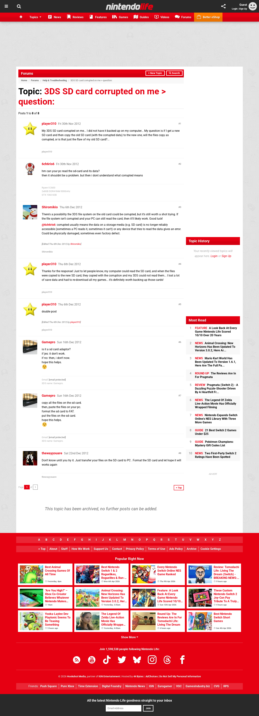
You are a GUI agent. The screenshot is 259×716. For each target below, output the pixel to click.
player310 (49, 123)
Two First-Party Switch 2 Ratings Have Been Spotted (215, 455)
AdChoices (151, 676)
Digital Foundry (111, 686)
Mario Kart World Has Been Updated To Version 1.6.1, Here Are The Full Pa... (215, 362)
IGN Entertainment (109, 676)
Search (174, 73)
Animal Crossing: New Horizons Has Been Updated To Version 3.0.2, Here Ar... (215, 346)
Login (234, 8)
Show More (129, 637)
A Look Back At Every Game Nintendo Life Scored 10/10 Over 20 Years (216, 331)
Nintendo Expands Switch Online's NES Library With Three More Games (216, 418)
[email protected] (57, 379)
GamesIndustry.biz (198, 686)
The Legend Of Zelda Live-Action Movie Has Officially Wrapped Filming (215, 403)
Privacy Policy (135, 549)
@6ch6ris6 (48, 224)
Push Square (48, 686)
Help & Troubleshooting (55, 80)
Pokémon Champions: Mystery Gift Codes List (214, 443)
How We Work (81, 549)
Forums (27, 73)
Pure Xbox (67, 686)
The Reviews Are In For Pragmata (215, 375)
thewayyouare (52, 453)
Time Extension (88, 686)
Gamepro (48, 342)
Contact (117, 549)
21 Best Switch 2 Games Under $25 (215, 432)
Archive (192, 549)
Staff (64, 549)
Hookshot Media (76, 676)
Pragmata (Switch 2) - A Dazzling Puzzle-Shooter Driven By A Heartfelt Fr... (216, 388)
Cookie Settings (211, 549)
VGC (179, 686)
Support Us (101, 549)
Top (42, 549)
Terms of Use (156, 549)
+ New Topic (155, 73)
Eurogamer (165, 686)
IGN (151, 686)
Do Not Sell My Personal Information (180, 676)
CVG (216, 686)
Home (24, 80)
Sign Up (243, 8)
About (53, 549)
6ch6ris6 (48, 164)
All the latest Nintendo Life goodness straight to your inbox (129, 700)
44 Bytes (138, 676)
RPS (226, 686)
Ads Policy (176, 549)
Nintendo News (135, 686)
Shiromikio (50, 207)
